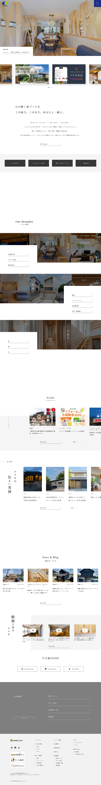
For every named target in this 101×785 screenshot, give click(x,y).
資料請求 (77, 751)
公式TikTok (73, 669)
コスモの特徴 (38, 744)
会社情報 (56, 755)
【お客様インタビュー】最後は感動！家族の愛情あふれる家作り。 (84, 639)
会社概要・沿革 (59, 763)
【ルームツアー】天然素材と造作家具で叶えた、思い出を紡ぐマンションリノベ (58, 640)
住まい (38, 746)
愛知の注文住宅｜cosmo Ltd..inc (20, 781)
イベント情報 (57, 740)
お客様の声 (57, 748)
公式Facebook (50, 669)
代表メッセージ (59, 758)
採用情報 (58, 765)
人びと (38, 749)
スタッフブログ (78, 742)
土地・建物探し (40, 765)
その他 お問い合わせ (79, 754)
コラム (76, 745)
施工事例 (56, 744)
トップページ (38, 740)
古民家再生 (39, 763)
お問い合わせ (76, 749)
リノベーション (40, 760)
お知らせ (56, 752)
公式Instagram (27, 669)
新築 (38, 758)
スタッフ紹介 (59, 760)
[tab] (48, 87)
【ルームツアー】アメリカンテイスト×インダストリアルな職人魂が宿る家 (32, 640)
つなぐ (38, 751)
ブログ (75, 740)
